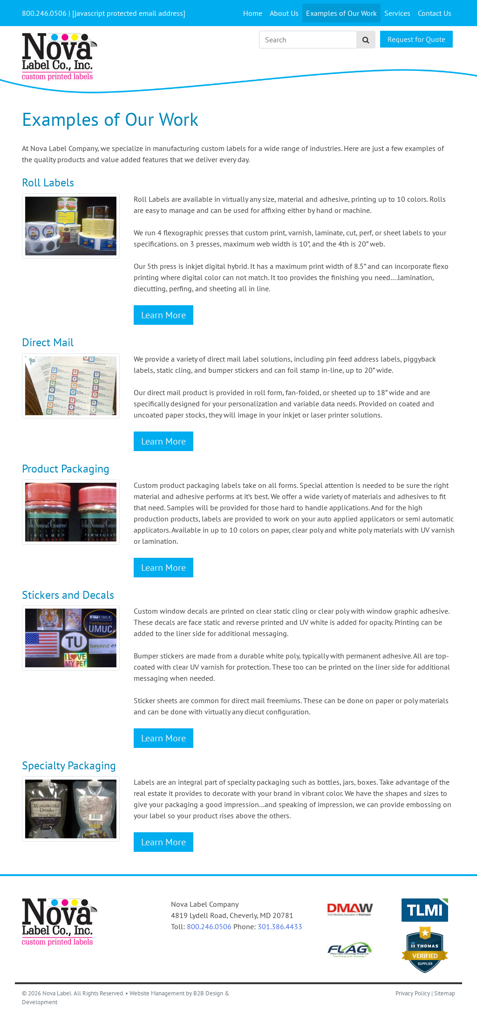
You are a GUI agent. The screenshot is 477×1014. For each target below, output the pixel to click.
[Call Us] (44, 13)
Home (252, 13)
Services (397, 13)
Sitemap (444, 993)
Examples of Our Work (341, 13)
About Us (284, 13)
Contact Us (434, 13)
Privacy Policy (412, 993)
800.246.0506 (209, 926)
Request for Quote (416, 39)
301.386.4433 (280, 926)
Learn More (163, 315)
